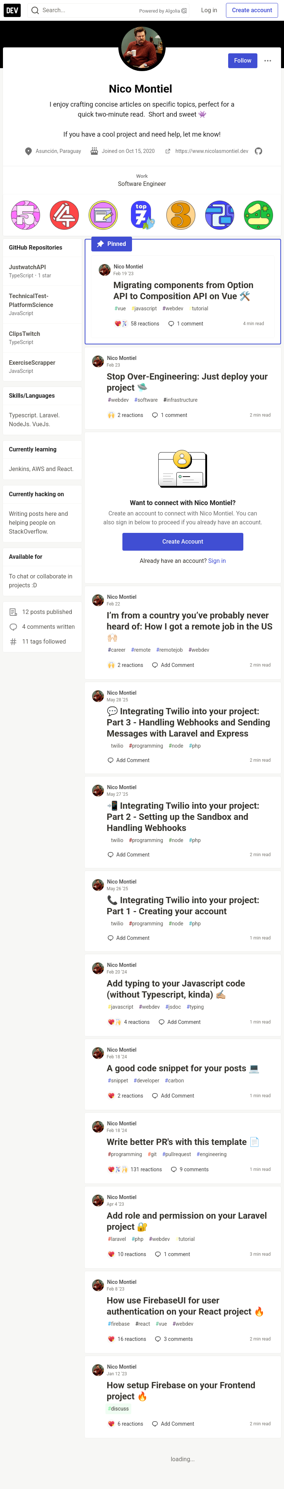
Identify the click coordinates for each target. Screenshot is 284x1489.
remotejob (169, 650)
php (195, 746)
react (142, 1324)
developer (146, 1081)
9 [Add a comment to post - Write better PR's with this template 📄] (189, 1169)
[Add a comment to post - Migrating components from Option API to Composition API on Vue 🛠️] (137, 323)
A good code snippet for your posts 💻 (183, 1068)
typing (195, 1007)
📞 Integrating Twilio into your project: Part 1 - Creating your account (183, 906)
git (152, 1154)
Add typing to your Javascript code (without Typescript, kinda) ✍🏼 (176, 989)
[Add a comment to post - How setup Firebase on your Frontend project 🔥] (125, 1423)
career (117, 650)
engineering (212, 1154)
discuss (118, 1409)
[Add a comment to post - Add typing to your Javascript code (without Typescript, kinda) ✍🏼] (128, 1022)
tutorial (199, 309)
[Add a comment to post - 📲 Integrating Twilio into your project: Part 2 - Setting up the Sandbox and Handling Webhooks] (128, 855)
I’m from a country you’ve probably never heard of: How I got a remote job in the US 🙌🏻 (190, 626)
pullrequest (176, 1154)
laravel (117, 1239)
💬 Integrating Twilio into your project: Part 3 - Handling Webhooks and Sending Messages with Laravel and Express (188, 722)
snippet (118, 1081)
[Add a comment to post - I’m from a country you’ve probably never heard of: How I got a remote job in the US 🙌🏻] (125, 665)
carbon (174, 1081)
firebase (119, 1324)
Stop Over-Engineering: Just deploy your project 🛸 (187, 382)
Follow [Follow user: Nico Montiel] (242, 60)
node (176, 746)
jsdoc (173, 1007)
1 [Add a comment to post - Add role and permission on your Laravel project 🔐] (171, 1254)
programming (146, 746)
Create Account (182, 541)
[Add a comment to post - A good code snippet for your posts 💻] (125, 1095)
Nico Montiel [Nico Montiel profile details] (128, 267)
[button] (25, 215)
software (146, 400)
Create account (252, 10)
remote (141, 650)
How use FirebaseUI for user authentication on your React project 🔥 (186, 1306)
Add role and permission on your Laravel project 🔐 (187, 1221)
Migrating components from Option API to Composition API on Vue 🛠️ (184, 290)
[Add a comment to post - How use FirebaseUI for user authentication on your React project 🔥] (127, 1339)
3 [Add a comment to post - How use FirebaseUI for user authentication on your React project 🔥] (173, 1339)
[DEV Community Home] (12, 10)
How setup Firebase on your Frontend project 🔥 (181, 1391)
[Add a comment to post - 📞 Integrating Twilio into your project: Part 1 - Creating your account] (128, 938)
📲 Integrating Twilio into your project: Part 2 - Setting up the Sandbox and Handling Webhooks (183, 817)
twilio (116, 746)
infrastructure (180, 400)
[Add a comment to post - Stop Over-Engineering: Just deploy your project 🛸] (125, 415)
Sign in (217, 560)
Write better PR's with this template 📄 (183, 1142)
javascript (144, 309)
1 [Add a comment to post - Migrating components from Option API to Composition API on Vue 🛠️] (185, 323)
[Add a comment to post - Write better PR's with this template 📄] (135, 1169)
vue (120, 309)
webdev (172, 309)
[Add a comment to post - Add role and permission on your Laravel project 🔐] (127, 1254)
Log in (209, 10)
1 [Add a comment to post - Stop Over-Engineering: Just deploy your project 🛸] (169, 415)
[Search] (35, 10)
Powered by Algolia (163, 11)
